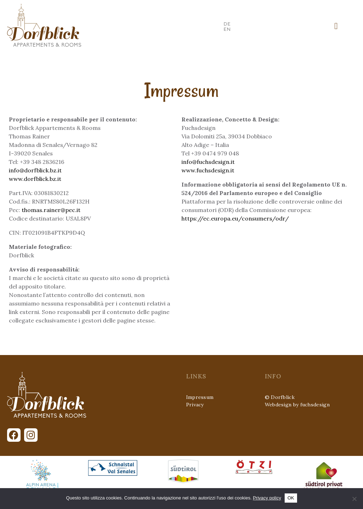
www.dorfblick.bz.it (35, 178)
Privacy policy (267, 498)
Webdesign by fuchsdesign (297, 404)
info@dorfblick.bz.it (35, 170)
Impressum (200, 397)
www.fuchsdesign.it (208, 170)
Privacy (195, 404)
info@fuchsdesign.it (208, 161)
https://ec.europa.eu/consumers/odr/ (235, 218)
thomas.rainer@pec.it (51, 209)
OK (290, 498)
